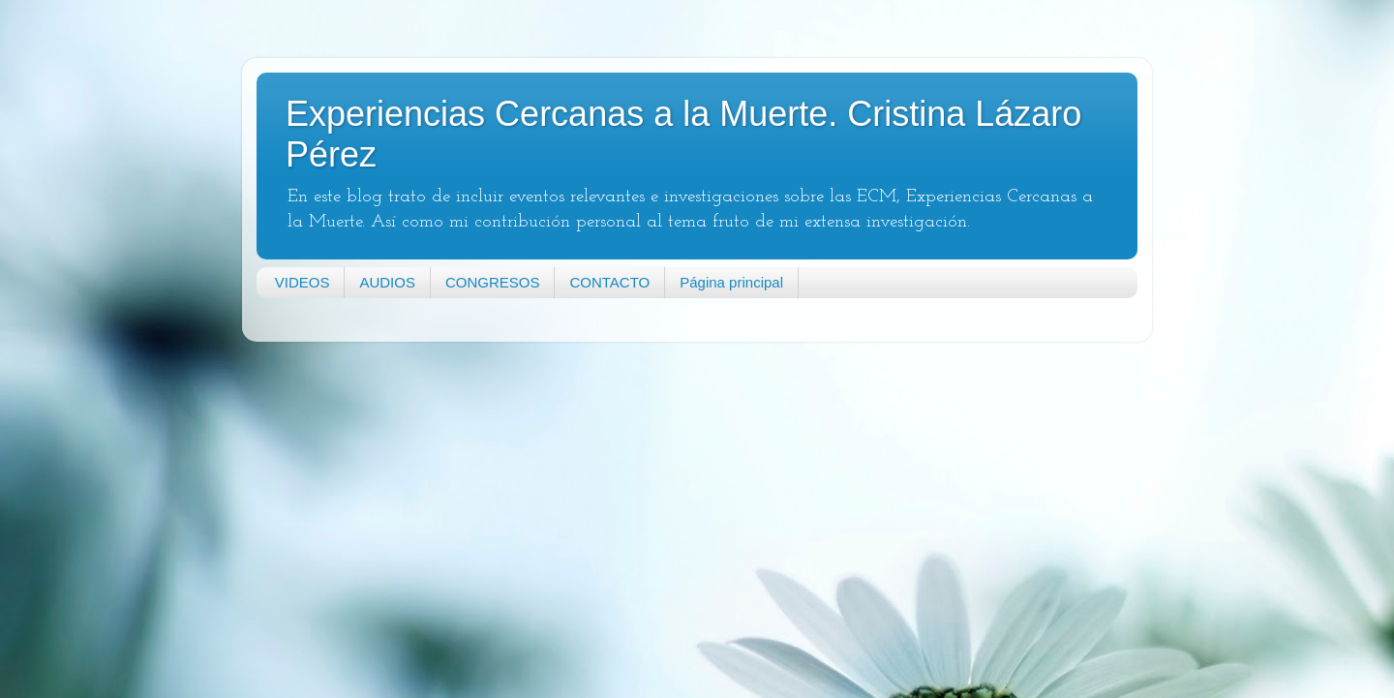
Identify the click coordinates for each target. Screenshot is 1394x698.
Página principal (731, 282)
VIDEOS (302, 282)
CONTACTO (609, 282)
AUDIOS (387, 282)
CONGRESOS (492, 282)
